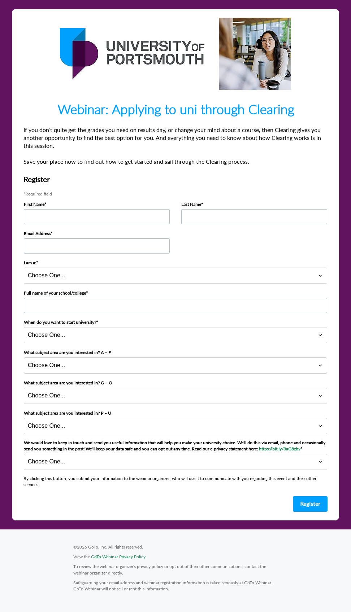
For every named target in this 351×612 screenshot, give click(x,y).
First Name (34, 204)
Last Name (191, 204)
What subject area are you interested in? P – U (67, 413)
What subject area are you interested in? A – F (67, 352)
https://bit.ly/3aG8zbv (279, 449)
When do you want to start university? (60, 322)
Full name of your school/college (55, 293)
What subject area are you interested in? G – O (68, 383)
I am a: (30, 262)
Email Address (37, 233)
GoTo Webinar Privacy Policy (118, 556)
